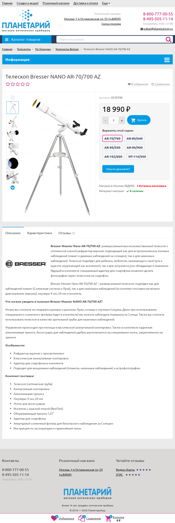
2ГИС (119, 474)
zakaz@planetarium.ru (158, 28)
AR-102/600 (113, 156)
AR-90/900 (135, 147)
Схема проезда (111, 23)
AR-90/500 (112, 147)
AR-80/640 (135, 138)
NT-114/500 (137, 156)
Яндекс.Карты (125, 469)
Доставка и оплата (86, 3)
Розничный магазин (56, 3)
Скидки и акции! (27, 3)
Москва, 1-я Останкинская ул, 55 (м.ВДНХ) (92, 19)
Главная (7, 3)
